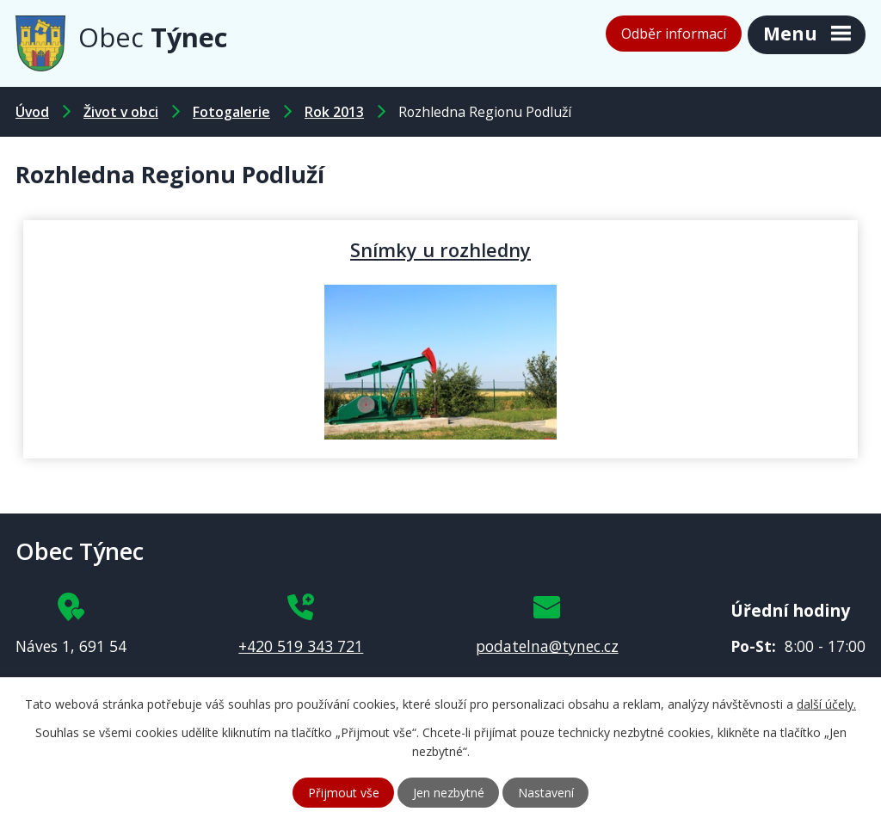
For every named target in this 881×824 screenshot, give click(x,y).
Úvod (32, 111)
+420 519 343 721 (300, 646)
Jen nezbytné (448, 792)
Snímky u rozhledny (440, 249)
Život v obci (120, 111)
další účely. (826, 704)
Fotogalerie (231, 111)
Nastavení (546, 792)
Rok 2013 (334, 111)
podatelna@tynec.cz (547, 646)
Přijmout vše (343, 792)
